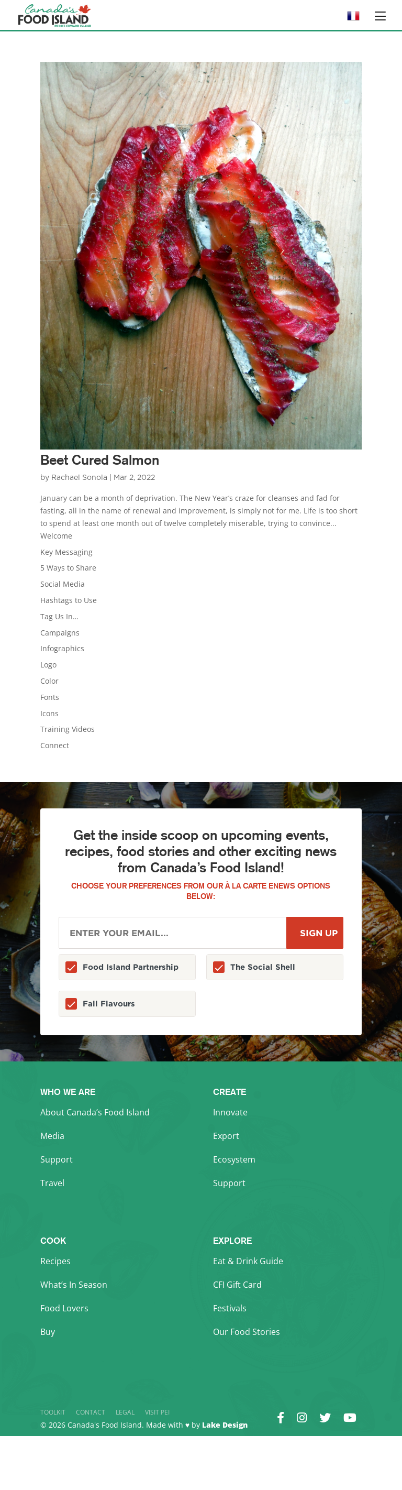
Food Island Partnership (130, 966)
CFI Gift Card (237, 1284)
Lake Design (225, 1425)
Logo (48, 665)
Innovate (230, 1112)
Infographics (62, 648)
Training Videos (67, 729)
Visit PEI (157, 1412)
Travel (52, 1183)
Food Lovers (64, 1308)
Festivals (230, 1308)
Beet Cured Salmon (99, 460)
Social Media (62, 584)
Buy (47, 1332)
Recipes (55, 1261)
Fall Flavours (109, 1003)
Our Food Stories (246, 1332)
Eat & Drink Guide (248, 1261)
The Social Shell (262, 966)
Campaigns (60, 633)
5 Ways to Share (68, 568)
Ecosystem (234, 1159)
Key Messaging (66, 552)
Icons (49, 713)
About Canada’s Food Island (95, 1112)
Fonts (49, 697)
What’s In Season (73, 1284)
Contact (90, 1412)
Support (56, 1159)
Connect (54, 745)
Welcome (56, 536)
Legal (125, 1412)
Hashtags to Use (68, 600)
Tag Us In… (59, 616)
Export (226, 1136)
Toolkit (52, 1412)
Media (52, 1136)
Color (49, 681)
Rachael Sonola (79, 477)
